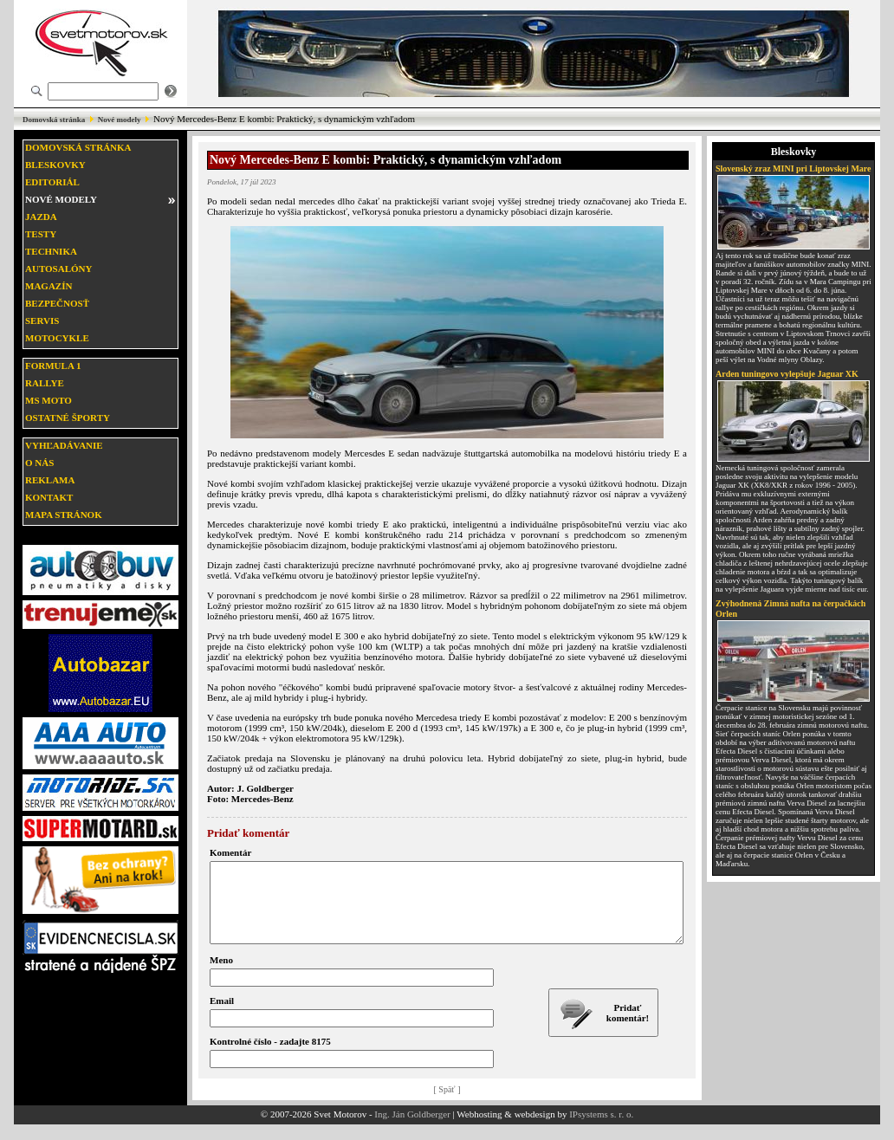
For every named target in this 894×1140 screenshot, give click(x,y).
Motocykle (57, 338)
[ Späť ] (447, 1105)
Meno (221, 975)
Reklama (49, 480)
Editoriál (52, 182)
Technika (51, 251)
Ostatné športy (67, 417)
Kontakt (49, 497)
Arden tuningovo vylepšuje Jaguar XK (787, 374)
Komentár (230, 852)
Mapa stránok (63, 514)
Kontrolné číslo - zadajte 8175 (270, 1057)
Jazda (41, 216)
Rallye (44, 383)
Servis (42, 320)
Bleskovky (55, 164)
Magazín (48, 286)
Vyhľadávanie (64, 445)
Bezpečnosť (57, 303)
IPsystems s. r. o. (601, 1129)
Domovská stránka (54, 119)
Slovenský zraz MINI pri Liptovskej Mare (793, 168)
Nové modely (119, 119)
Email (222, 1016)
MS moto (48, 400)
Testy (40, 234)
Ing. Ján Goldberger (412, 1129)
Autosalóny (58, 268)
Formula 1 (53, 365)
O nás (39, 462)
